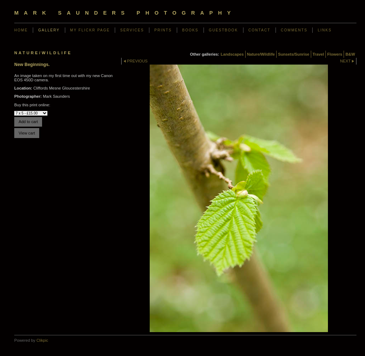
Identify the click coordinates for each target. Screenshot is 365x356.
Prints (163, 30)
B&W (350, 54)
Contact (259, 30)
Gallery (49, 30)
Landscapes (232, 54)
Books (190, 30)
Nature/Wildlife (261, 54)
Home (21, 30)
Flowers (334, 54)
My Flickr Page (90, 30)
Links (324, 30)
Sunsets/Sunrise (293, 54)
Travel (318, 54)
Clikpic (42, 340)
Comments (294, 30)
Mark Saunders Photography (125, 13)
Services (132, 30)
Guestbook (223, 30)
